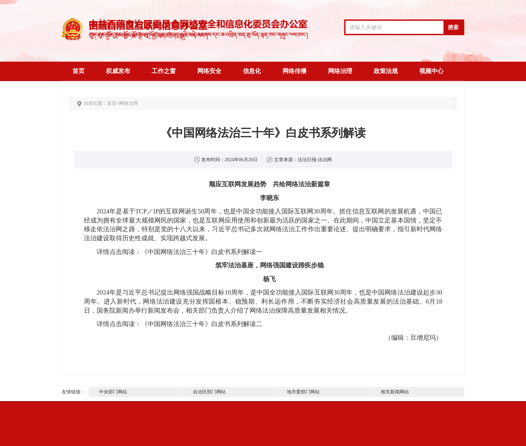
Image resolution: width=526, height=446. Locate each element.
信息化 (252, 71)
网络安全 (209, 71)
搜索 (453, 27)
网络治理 (340, 71)
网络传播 (294, 71)
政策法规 (386, 71)
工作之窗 (164, 71)
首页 (78, 71)
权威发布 (118, 71)
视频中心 (431, 71)
